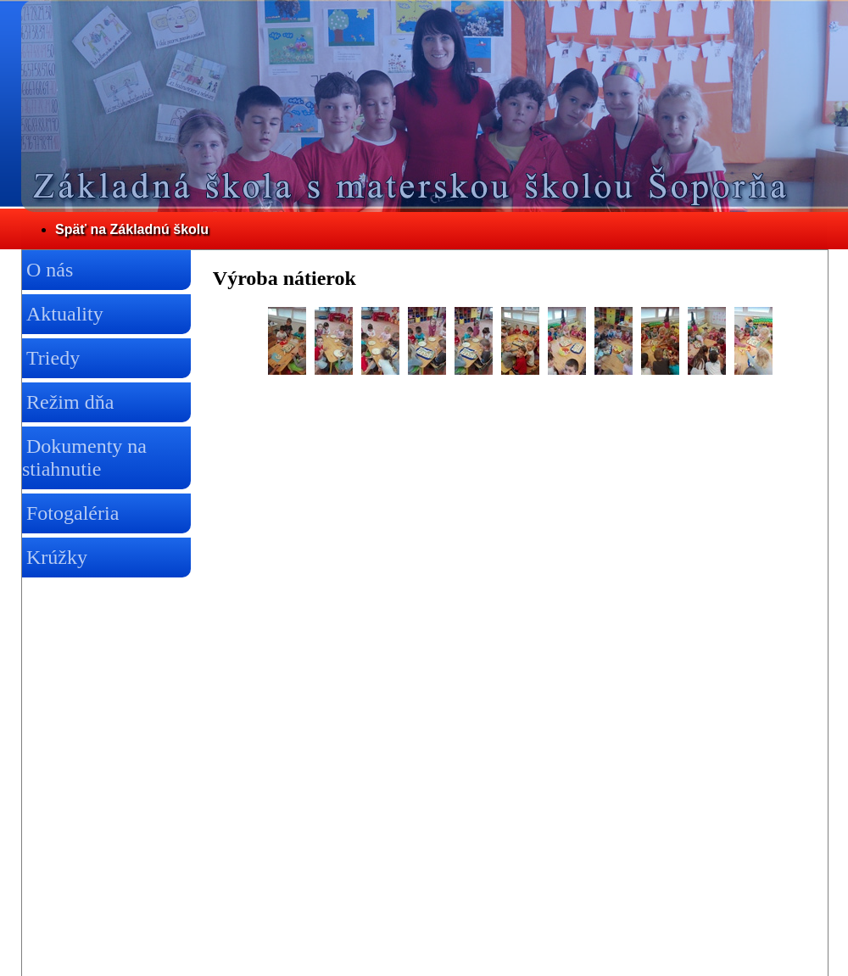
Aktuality (64, 314)
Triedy (53, 358)
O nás (49, 270)
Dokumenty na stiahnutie (84, 457)
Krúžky (56, 557)
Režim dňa (70, 402)
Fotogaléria (72, 513)
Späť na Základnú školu (132, 229)
